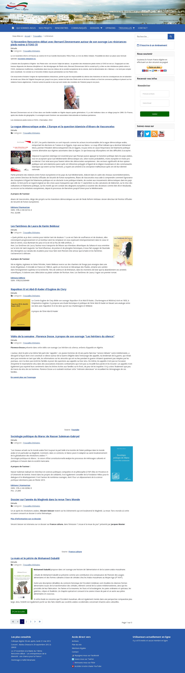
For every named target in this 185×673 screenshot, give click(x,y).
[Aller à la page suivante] (35, 621)
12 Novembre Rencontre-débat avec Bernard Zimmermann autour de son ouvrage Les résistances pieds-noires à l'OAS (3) (68, 43)
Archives (75, 641)
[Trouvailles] (133, 28)
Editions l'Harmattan (20, 207)
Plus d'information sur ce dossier (26, 519)
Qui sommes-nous (26, 28)
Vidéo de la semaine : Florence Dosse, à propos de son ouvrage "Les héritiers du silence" (63, 336)
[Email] (154, 103)
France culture (75, 551)
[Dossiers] (100, 28)
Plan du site (77, 644)
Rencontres (61, 28)
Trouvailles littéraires (31, 51)
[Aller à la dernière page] (39, 621)
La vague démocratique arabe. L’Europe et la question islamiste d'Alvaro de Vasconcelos (62, 126)
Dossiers (94, 28)
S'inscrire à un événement (153, 45)
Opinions (110, 28)
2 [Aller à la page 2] (26, 621)
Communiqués (79, 28)
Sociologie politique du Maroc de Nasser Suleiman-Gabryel (45, 436)
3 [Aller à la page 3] (30, 621)
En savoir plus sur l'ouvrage (23, 377)
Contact (143, 28)
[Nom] (154, 93)
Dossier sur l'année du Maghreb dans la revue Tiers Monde (45, 499)
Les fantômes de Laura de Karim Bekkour (35, 226)
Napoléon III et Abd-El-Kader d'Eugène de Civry (38, 289)
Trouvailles (125, 28)
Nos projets (45, 28)
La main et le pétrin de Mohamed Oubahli (35, 558)
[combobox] (151, 36)
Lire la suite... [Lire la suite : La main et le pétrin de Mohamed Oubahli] (19, 611)
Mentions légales (79, 648)
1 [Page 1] (22, 621)
